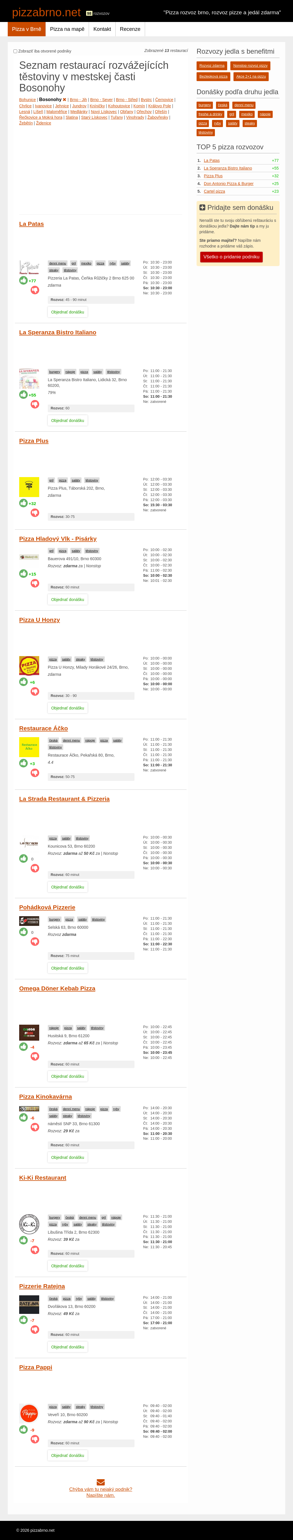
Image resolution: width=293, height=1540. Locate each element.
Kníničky (97, 106)
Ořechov (144, 111)
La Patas (31, 223)
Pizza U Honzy (39, 619)
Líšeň (38, 111)
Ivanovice (43, 106)
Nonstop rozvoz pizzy (250, 66)
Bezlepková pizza (213, 77)
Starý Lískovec (94, 117)
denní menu (57, 263)
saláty (125, 263)
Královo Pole (159, 106)
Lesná (24, 111)
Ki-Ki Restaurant (42, 1177)
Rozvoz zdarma (212, 66)
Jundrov (79, 106)
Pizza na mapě (67, 29)
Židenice (43, 123)
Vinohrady (135, 117)
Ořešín (161, 111)
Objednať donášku (67, 312)
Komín (139, 106)
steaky (53, 270)
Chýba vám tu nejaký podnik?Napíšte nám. (100, 1489)
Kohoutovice (119, 106)
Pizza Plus (34, 440)
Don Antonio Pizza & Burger (229, 183)
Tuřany (117, 117)
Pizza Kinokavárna (45, 1096)
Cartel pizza (214, 191)
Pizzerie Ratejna (42, 1286)
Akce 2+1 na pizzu (251, 77)
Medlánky (79, 111)
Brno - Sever (101, 99)
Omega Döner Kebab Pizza (57, 988)
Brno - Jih (78, 99)
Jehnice (62, 106)
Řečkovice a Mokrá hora (40, 117)
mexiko (86, 263)
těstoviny (70, 270)
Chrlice (25, 106)
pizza (100, 263)
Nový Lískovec (104, 111)
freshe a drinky (210, 114)
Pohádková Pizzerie (47, 907)
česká (53, 740)
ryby (113, 263)
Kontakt (102, 29)
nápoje (70, 371)
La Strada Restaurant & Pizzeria (64, 798)
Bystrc (146, 99)
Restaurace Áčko (43, 728)
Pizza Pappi (35, 1367)
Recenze (130, 29)
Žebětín (26, 123)
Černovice (164, 99)
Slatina (72, 117)
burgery (54, 371)
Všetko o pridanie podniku (231, 257)
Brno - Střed (126, 99)
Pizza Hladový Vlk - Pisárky (58, 538)
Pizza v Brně (26, 29)
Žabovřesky (157, 117)
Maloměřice (56, 111)
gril (74, 263)
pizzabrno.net (46, 12)
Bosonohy (53, 99)
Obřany (126, 111)
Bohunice (27, 99)
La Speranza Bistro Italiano (57, 332)
